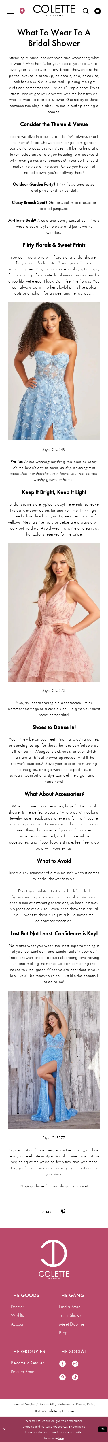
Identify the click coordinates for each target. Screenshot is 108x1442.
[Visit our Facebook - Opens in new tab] (62, 1364)
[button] (10, 11)
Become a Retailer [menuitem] (27, 1363)
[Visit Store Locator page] (22, 11)
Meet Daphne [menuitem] (71, 1324)
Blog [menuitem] (63, 1333)
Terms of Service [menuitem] (24, 1404)
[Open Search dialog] (85, 11)
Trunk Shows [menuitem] (70, 1315)
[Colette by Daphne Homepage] (54, 10)
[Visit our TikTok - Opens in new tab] (75, 1377)
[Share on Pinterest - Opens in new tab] (63, 1211)
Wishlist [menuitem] (17, 1315)
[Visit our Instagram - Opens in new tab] (75, 1364)
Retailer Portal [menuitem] (23, 1371)
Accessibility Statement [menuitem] (55, 1404)
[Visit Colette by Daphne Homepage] (54, 1260)
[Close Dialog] (4, 1429)
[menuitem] (10, 11)
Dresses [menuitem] (17, 1307)
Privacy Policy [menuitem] (85, 1404)
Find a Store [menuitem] (70, 1307)
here (61, 1438)
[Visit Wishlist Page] (97, 11)
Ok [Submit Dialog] (103, 1429)
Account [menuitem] (18, 1324)
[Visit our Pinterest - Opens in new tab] (62, 1377)
